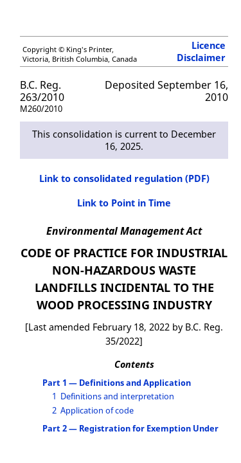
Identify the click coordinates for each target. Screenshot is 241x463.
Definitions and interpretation (117, 396)
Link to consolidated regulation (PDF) (124, 178)
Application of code (97, 410)
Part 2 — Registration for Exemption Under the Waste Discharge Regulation (130, 433)
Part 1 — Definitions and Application (116, 382)
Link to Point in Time (124, 203)
